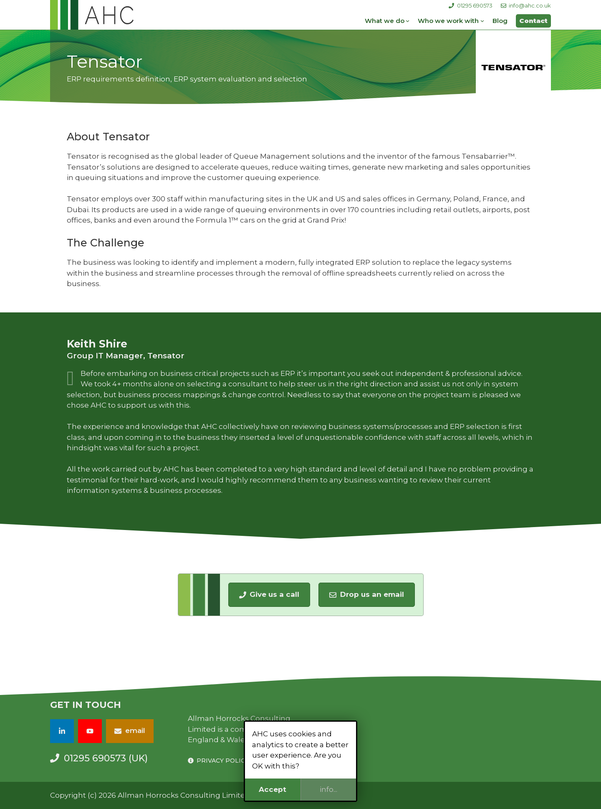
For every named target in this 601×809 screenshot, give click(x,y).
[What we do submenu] (407, 21)
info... (328, 789)
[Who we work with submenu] (482, 21)
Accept (272, 789)
